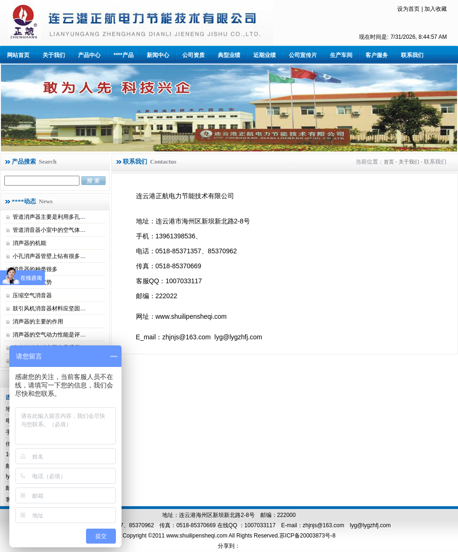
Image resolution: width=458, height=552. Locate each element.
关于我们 (54, 55)
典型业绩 (229, 55)
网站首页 (18, 55)
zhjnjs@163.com (186, 337)
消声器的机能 (29, 243)
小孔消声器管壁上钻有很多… (49, 256)
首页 (389, 162)
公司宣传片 (303, 55)
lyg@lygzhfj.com (238, 337)
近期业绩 (264, 55)
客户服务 (376, 55)
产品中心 (89, 55)
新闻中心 (158, 55)
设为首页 (408, 9)
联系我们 (412, 55)
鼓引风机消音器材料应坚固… (49, 308)
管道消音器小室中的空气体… (49, 230)
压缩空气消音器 (32, 295)
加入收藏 (435, 9)
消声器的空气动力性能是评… (49, 334)
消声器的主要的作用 (38, 321)
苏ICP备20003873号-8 (307, 535)
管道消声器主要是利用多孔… (49, 217)
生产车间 (341, 55)
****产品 (124, 55)
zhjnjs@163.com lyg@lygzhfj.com (347, 525)
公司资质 (193, 55)
